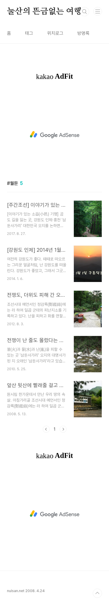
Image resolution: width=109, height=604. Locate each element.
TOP (97, 593)
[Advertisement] (54, 134)
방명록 (83, 33)
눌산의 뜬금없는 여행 (44, 12)
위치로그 (55, 33)
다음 (63, 429)
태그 (29, 33)
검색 (84, 11)
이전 (46, 429)
